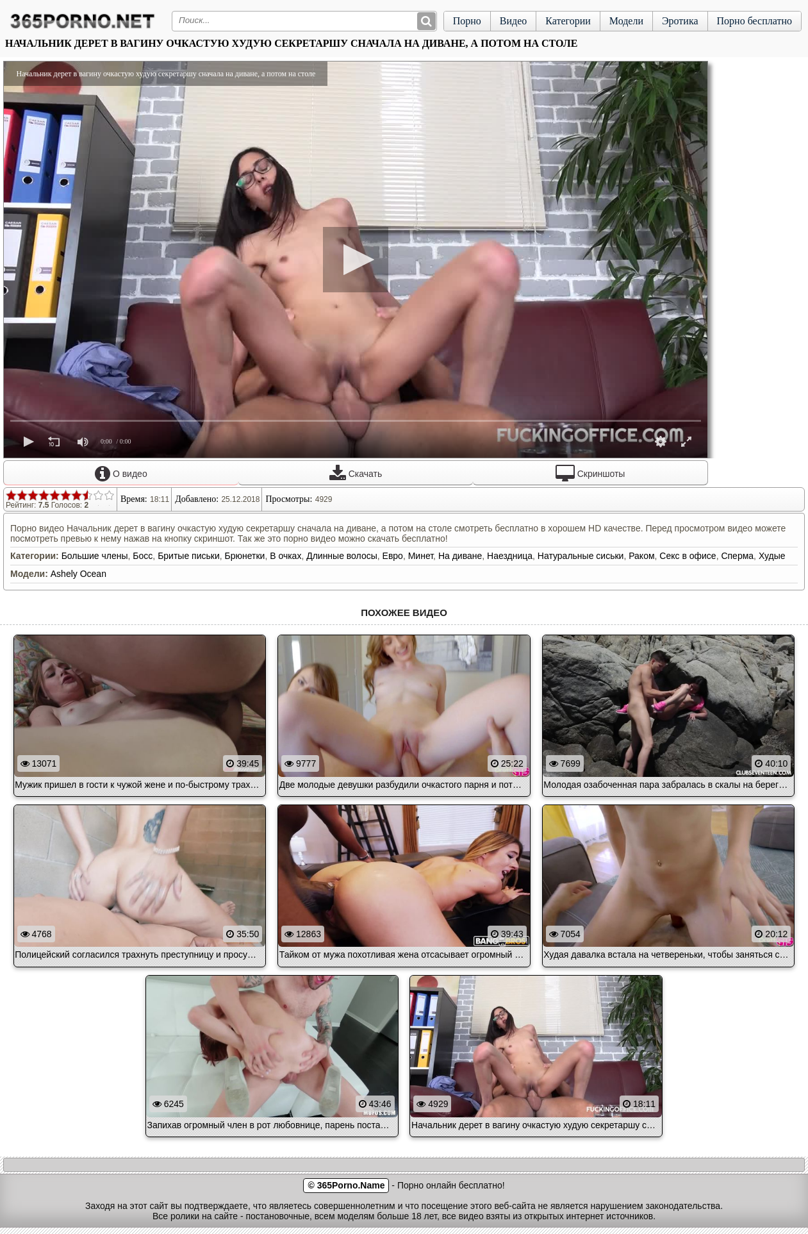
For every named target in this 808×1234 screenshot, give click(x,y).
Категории (568, 20)
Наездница (509, 556)
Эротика (680, 20)
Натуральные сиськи (581, 556)
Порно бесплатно (754, 20)
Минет (420, 556)
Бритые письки (189, 556)
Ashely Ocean (78, 574)
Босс (143, 556)
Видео (513, 20)
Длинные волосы (341, 556)
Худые (772, 556)
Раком (641, 556)
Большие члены (95, 556)
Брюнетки (245, 556)
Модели (626, 20)
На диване (460, 556)
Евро (393, 556)
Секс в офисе (687, 556)
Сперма (737, 556)
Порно (467, 20)
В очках (285, 556)
